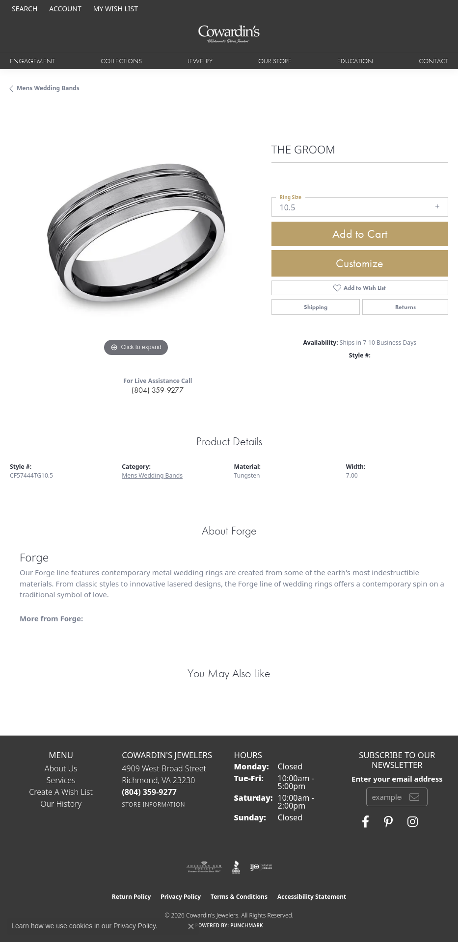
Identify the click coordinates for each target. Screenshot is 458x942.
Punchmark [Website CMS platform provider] (246, 925)
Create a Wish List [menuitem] (61, 792)
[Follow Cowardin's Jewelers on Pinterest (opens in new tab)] (388, 822)
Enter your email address (397, 779)
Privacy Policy (181, 896)
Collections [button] (121, 60)
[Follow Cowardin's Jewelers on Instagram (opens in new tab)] (413, 822)
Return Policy (131, 896)
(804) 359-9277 (158, 390)
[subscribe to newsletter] (414, 797)
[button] (23, 8)
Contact (433, 60)
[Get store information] (153, 804)
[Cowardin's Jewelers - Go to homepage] (228, 34)
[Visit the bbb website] (236, 867)
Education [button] (355, 60)
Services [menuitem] (61, 780)
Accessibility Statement (311, 896)
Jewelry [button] (200, 60)
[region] (136, 233)
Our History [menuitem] (60, 803)
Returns (405, 307)
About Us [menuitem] (61, 768)
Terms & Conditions (239, 896)
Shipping (315, 307)
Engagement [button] (32, 60)
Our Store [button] (275, 60)
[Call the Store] (149, 792)
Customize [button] (359, 263)
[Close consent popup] (191, 926)
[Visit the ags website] (204, 867)
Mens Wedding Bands (48, 88)
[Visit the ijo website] (261, 867)
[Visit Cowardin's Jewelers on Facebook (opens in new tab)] (365, 822)
